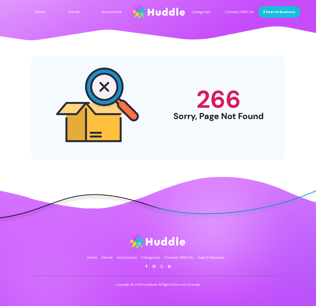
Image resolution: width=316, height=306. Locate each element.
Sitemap (194, 284)
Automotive (112, 11)
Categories (201, 11)
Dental (74, 11)
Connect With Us (239, 11)
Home (40, 11)
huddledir (150, 284)
